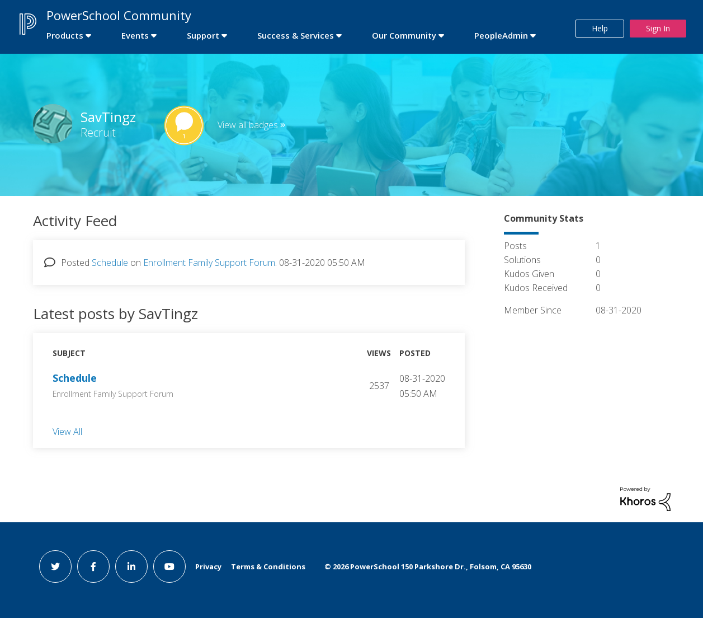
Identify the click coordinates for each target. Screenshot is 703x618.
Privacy (208, 566)
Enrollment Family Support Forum (209, 262)
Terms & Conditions (268, 566)
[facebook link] (93, 566)
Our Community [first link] (404, 35)
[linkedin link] (131, 566)
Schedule (110, 262)
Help (600, 28)
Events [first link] (135, 35)
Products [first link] (64, 35)
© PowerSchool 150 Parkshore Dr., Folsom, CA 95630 (427, 566)
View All (67, 431)
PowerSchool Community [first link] (118, 15)
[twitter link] (55, 566)
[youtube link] (169, 566)
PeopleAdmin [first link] (501, 35)
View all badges (248, 125)
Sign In (658, 28)
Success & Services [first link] (295, 35)
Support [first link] (203, 35)
